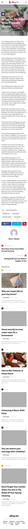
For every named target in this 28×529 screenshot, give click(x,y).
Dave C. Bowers (6, 31)
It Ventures (11, 523)
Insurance (5, 523)
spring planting (17, 216)
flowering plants (15, 213)
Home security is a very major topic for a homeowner (12, 332)
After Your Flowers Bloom (11, 210)
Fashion (23, 523)
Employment (12, 521)
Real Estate (17, 523)
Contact (16, 524)
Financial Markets (20, 521)
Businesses (5, 521)
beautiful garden (6, 213)
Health (11, 524)
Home (2, 8)
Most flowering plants (7, 216)
